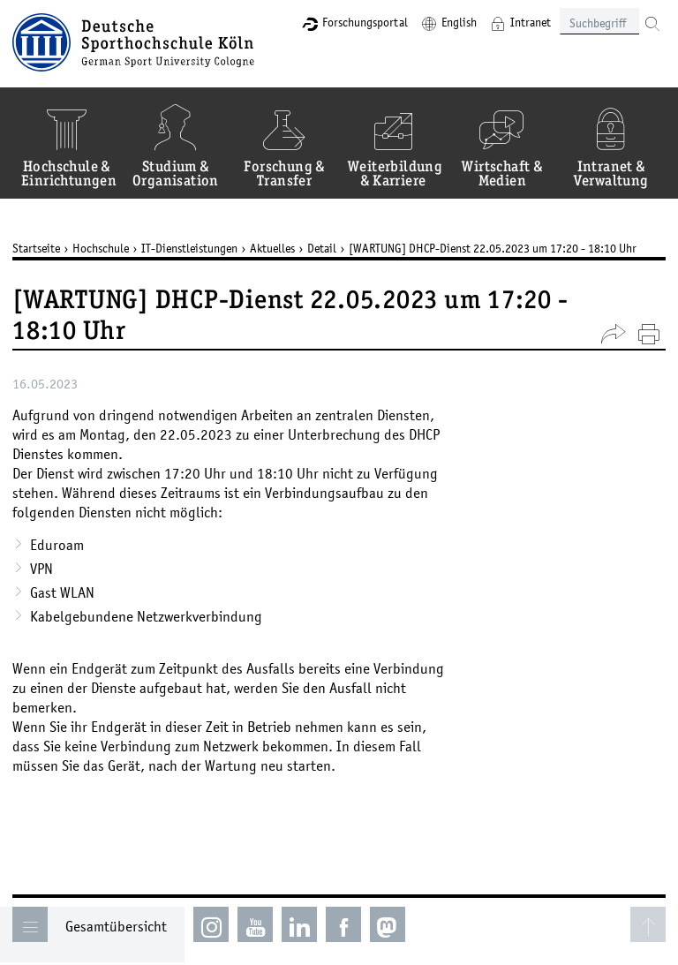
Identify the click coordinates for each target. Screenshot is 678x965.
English (459, 22)
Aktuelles (272, 248)
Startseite (36, 248)
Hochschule (100, 248)
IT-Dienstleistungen (189, 248)
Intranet (530, 22)
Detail (321, 248)
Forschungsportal (365, 22)
